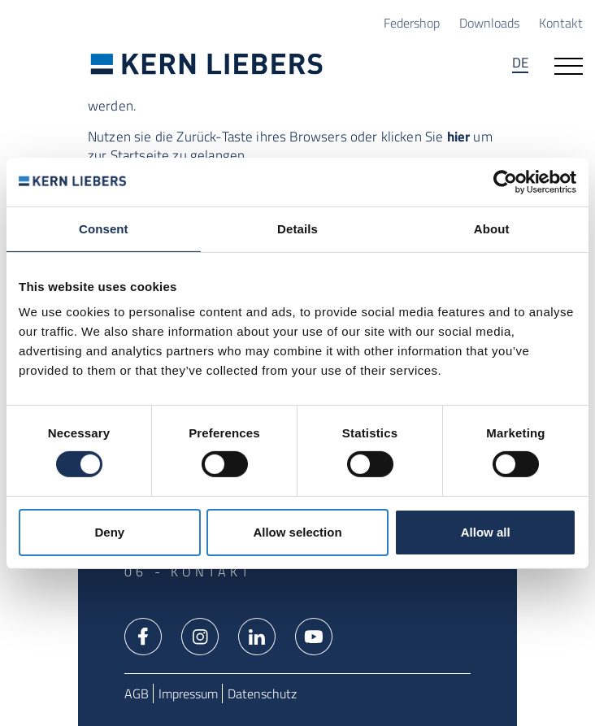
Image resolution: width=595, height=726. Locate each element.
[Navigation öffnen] (568, 64)
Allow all (485, 532)
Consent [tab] (103, 228)
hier (459, 136)
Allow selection (297, 532)
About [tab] (492, 228)
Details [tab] (297, 228)
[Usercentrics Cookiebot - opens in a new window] (505, 181)
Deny (109, 532)
